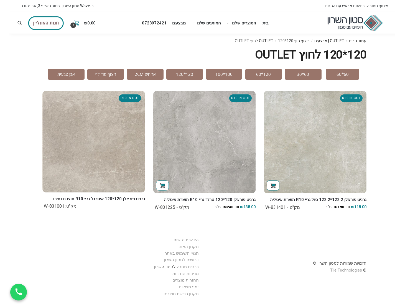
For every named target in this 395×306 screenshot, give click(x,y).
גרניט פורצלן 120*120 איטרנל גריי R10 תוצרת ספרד (89, 198)
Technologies (341, 270)
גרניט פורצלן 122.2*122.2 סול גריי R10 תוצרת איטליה (309, 199)
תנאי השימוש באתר (173, 253)
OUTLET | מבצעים (320, 41)
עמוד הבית (349, 41)
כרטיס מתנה (179, 266)
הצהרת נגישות (177, 239)
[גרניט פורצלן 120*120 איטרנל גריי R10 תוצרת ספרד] (85, 141)
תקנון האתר (179, 246)
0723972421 (145, 23)
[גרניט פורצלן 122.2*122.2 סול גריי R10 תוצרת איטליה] (306, 142)
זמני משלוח (180, 286)
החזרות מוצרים (176, 280)
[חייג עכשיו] (9, 292)
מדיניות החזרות (177, 273)
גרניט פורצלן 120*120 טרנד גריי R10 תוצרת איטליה (201, 199)
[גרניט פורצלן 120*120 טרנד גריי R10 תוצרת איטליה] (195, 142)
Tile (324, 270)
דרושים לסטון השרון (172, 259)
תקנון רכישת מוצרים (172, 293)
